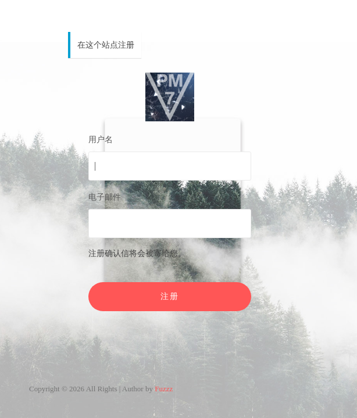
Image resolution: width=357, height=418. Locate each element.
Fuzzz (164, 388)
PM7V (169, 97)
